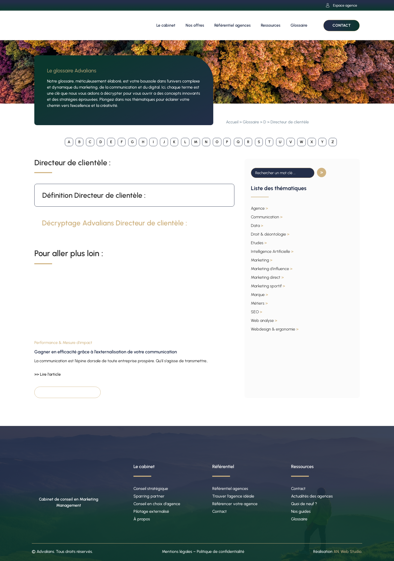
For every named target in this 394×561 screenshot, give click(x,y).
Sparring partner (148, 496)
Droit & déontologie (270, 234)
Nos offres (195, 25)
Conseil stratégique (150, 488)
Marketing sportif (268, 286)
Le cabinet (165, 25)
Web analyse (264, 320)
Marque (259, 294)
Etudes (259, 242)
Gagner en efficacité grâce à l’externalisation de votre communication (105, 352)
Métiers (259, 303)
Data (257, 225)
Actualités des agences (312, 496)
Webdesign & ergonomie (274, 329)
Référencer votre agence (234, 503)
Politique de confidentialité (220, 551)
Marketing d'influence (271, 268)
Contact (219, 511)
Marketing (261, 260)
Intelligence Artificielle (272, 251)
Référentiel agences (232, 25)
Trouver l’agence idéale (233, 496)
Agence (259, 208)
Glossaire (299, 25)
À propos (141, 519)
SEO (256, 311)
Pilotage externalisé (151, 511)
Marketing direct (267, 277)
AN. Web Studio (347, 551)
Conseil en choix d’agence (156, 503)
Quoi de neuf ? (304, 503)
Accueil (232, 122)
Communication (266, 216)
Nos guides (301, 511)
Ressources (270, 25)
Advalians (45, 551)
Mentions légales (177, 551)
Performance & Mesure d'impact (63, 342)
